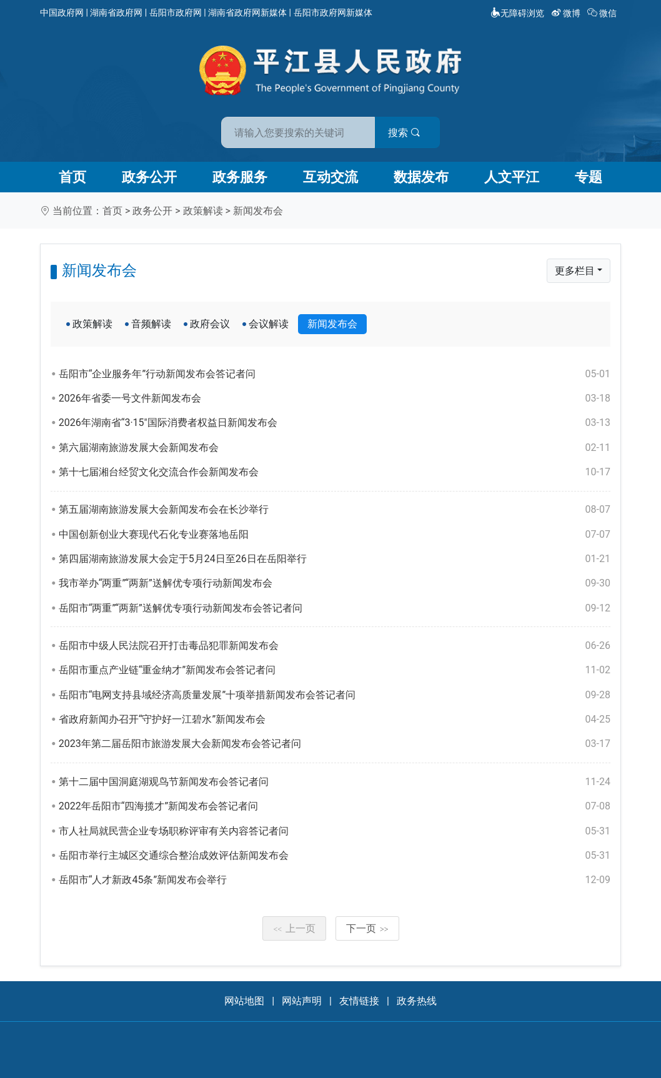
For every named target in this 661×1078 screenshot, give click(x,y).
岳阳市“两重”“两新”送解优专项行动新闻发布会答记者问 (334, 608)
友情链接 (359, 1001)
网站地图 (244, 1001)
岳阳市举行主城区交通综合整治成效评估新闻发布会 (334, 855)
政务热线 (417, 1001)
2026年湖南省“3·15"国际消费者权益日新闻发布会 (334, 422)
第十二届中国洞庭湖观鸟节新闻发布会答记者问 (334, 781)
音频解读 (151, 324)
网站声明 (302, 1001)
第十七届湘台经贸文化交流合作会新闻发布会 (334, 472)
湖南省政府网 (116, 12)
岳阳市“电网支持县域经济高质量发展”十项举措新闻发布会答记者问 (334, 695)
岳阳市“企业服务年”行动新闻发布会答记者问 (334, 374)
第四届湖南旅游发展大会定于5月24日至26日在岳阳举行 (334, 558)
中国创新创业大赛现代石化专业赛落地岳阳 (334, 534)
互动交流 (330, 177)
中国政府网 (62, 12)
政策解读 (203, 211)
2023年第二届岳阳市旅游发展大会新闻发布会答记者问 (334, 743)
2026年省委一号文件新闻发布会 (334, 398)
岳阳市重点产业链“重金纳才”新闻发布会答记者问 (334, 670)
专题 (588, 177)
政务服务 (239, 177)
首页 (72, 177)
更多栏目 (575, 271)
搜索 (420, 130)
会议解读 (269, 324)
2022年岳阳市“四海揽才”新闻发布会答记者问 (334, 806)
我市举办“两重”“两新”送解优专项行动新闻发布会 (334, 583)
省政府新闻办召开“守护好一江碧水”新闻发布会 (334, 719)
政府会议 (210, 324)
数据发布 (421, 177)
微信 (603, 13)
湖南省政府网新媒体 (247, 12)
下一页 (367, 928)
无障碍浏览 (517, 13)
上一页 (294, 928)
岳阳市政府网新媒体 (333, 12)
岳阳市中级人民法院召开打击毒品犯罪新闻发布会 (334, 645)
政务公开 (149, 177)
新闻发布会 (258, 211)
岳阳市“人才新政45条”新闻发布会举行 (334, 880)
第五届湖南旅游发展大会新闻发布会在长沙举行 (334, 509)
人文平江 (511, 177)
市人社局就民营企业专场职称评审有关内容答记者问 (334, 831)
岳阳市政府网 (175, 12)
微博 (567, 13)
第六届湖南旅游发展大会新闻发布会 (334, 447)
